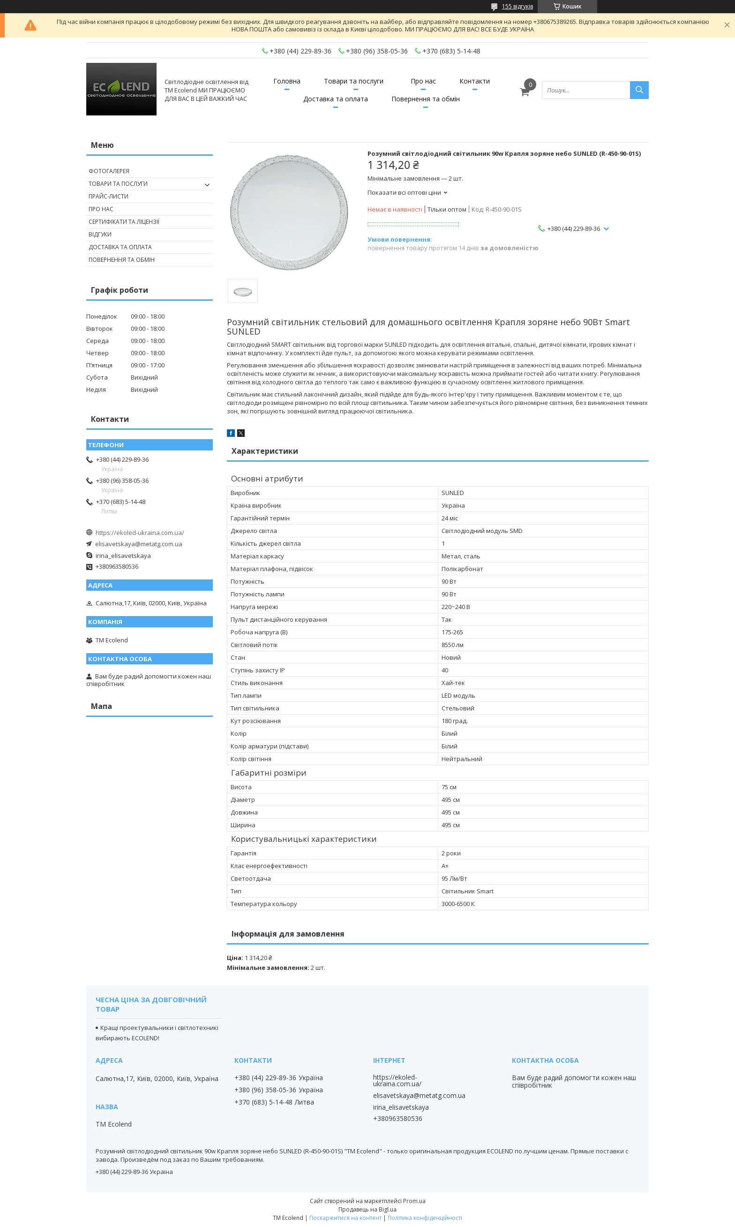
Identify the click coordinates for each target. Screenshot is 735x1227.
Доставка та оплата (335, 98)
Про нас (423, 80)
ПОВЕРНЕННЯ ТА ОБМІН (122, 260)
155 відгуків (517, 6)
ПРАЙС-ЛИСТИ (108, 196)
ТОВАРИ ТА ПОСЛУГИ (118, 184)
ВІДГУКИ (100, 234)
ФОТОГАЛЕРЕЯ (109, 171)
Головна (286, 80)
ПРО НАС (101, 209)
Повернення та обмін (425, 98)
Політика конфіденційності (425, 1218)
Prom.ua (414, 1201)
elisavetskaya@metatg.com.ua (138, 544)
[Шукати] (639, 90)
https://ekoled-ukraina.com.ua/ (140, 532)
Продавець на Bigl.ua (367, 1209)
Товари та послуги (353, 80)
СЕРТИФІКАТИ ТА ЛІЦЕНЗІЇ (124, 222)
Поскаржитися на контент (345, 1218)
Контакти (474, 80)
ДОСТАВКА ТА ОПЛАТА (120, 247)
